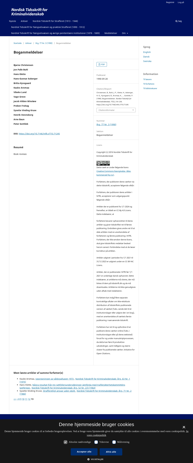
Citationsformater (107, 110)
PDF (103, 64)
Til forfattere (148, 83)
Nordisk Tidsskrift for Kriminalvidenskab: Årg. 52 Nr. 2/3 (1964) (63, 387)
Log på (181, 2)
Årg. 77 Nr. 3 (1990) (43, 43)
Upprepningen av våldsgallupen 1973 (54, 378)
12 (29, 399)
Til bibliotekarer (150, 88)
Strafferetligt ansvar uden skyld (59, 390)
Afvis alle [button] (111, 451)
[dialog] (96, 441)
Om (124, 33)
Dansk (146, 56)
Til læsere (147, 79)
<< (15, 399)
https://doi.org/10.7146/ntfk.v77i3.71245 (39, 133)
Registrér (170, 2)
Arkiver (24, 21)
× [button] (184, 428)
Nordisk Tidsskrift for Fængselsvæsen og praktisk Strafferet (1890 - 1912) (48, 27)
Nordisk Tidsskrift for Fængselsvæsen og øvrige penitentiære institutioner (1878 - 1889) (55, 33)
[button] (96, 459)
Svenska (147, 61)
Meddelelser (110, 33)
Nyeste (12, 21)
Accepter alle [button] (84, 451)
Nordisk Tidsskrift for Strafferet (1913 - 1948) (55, 21)
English (147, 52)
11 (26, 399)
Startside (18, 43)
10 (23, 399)
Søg (179, 21)
